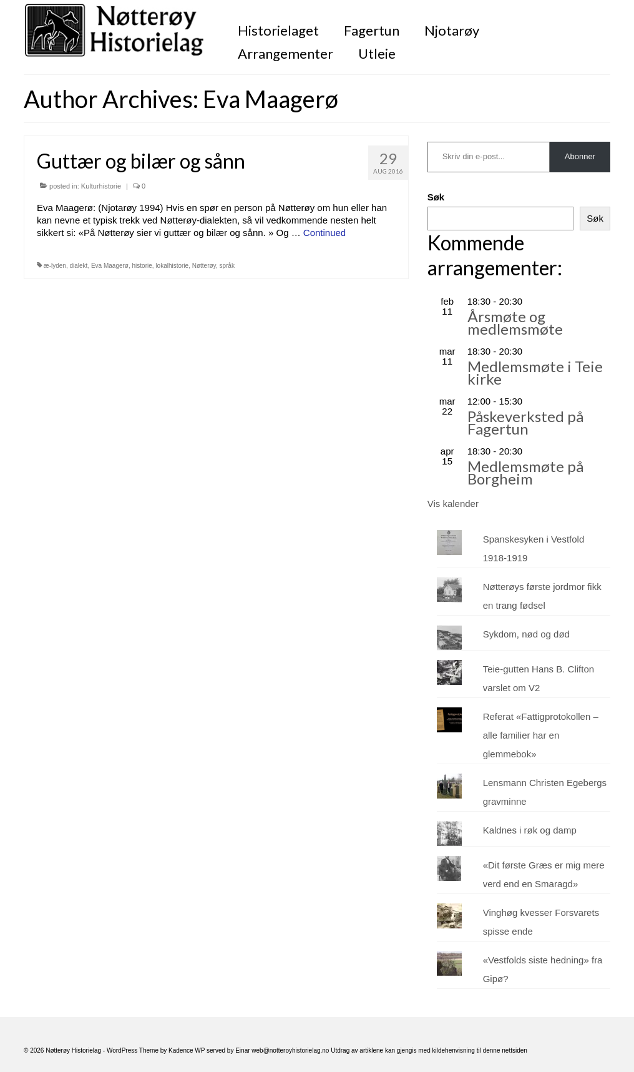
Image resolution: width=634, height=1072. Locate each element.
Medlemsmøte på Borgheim (525, 472)
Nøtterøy (204, 265)
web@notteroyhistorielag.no (291, 1050)
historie (142, 265)
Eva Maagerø (110, 265)
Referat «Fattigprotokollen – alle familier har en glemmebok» (540, 735)
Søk (436, 197)
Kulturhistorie (101, 186)
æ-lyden (55, 265)
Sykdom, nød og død (526, 634)
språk (226, 265)
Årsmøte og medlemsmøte (515, 322)
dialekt (78, 265)
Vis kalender (453, 503)
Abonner (580, 156)
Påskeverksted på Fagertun (525, 422)
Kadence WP (186, 1050)
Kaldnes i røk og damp (530, 830)
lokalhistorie (171, 265)
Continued (324, 232)
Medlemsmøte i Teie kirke (535, 372)
